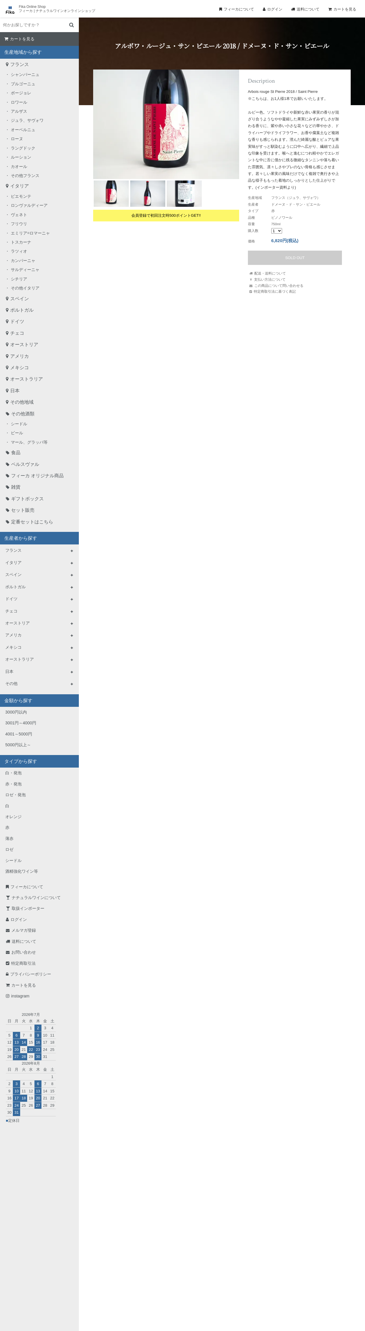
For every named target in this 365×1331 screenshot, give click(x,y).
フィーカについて (239, 9)
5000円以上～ (18, 744)
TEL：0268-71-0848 (163, 1268)
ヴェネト (19, 214)
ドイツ (17, 321)
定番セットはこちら (32, 521)
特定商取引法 (23, 963)
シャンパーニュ (25, 74)
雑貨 (15, 487)
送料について (308, 9)
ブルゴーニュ (23, 83)
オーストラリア (26, 378)
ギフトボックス (27, 498)
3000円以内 (16, 712)
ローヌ (17, 138)
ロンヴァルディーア (29, 205)
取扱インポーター (28, 908)
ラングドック (23, 148)
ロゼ (9, 849)
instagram (20, 996)
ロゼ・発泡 (15, 794)
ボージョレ (21, 93)
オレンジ (13, 816)
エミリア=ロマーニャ (30, 233)
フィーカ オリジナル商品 (37, 475)
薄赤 (9, 838)
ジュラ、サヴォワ (27, 120)
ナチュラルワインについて (36, 897)
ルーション (21, 157)
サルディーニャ (25, 269)
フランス (19, 64)
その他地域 (22, 402)
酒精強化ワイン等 (21, 871)
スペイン (19, 298)
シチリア (19, 279)
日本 (15, 390)
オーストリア (24, 344)
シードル (19, 423)
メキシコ (19, 367)
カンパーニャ (23, 260)
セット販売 (22, 510)
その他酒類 (22, 413)
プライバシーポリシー (30, 974)
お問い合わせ (23, 952)
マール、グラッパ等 (29, 442)
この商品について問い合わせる (278, 285)
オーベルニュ (23, 129)
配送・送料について (270, 273)
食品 (15, 452)
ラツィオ (19, 251)
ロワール (19, 102)
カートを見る (344, 9)
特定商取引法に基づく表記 (275, 291)
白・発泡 (13, 773)
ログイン (274, 9)
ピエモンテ (21, 196)
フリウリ (19, 223)
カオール (19, 166)
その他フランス (25, 175)
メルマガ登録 (23, 930)
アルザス (19, 111)
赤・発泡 (13, 784)
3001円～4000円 (20, 723)
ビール (17, 433)
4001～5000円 (18, 734)
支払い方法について (270, 279)
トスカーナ (21, 242)
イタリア (19, 185)
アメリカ (19, 356)
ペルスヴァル (25, 464)
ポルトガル (22, 310)
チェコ (17, 333)
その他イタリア (25, 288)
